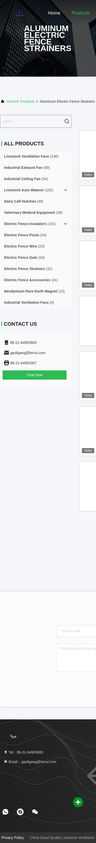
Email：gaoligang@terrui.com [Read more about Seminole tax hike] (30, 762)
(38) (33, 212)
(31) (28, 269)
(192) (28, 190)
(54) (26, 179)
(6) (29, 302)
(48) (23, 201)
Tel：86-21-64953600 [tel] (23, 752)
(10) (34, 291)
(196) (31, 156)
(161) (30, 224)
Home (54, 13)
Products (81, 13)
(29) (24, 246)
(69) (27, 168)
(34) (25, 235)
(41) (31, 280)
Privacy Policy (13, 838)
